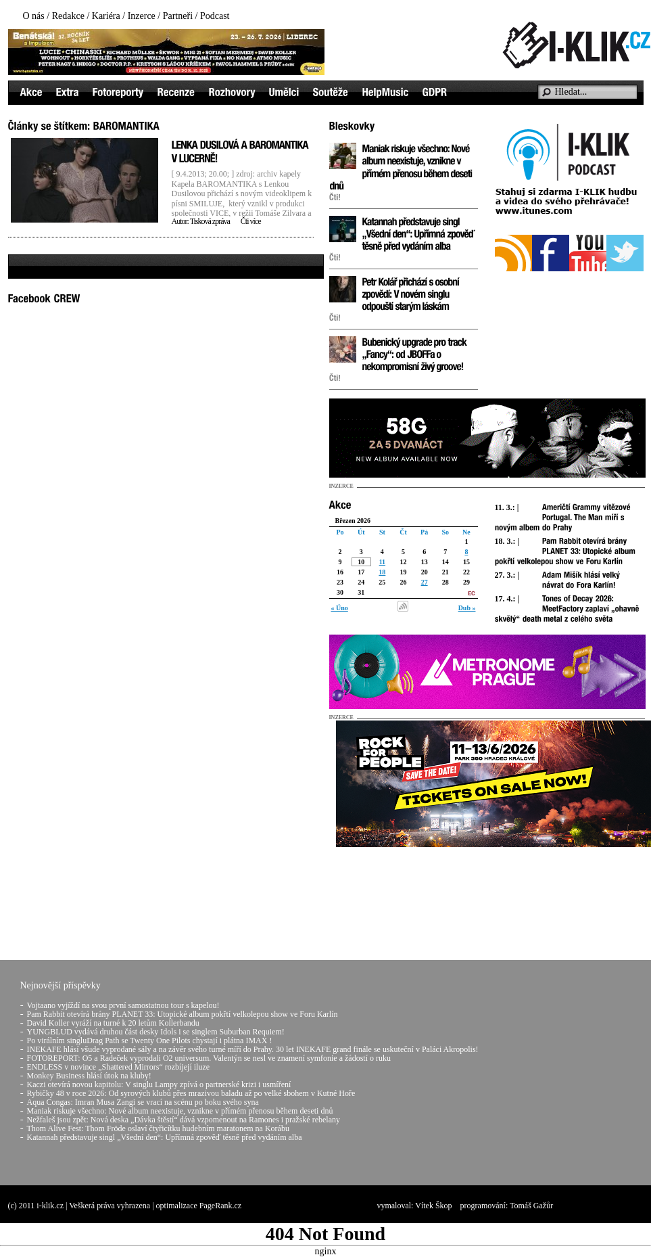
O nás (34, 16)
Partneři (178, 16)
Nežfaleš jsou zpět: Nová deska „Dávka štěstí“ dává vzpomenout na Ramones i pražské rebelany (184, 1119)
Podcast (215, 16)
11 (382, 562)
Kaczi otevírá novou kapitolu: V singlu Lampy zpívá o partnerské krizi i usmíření (159, 1084)
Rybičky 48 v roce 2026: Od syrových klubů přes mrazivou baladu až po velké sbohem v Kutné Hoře (191, 1093)
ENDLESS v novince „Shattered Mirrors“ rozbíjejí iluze (118, 1067)
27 (424, 582)
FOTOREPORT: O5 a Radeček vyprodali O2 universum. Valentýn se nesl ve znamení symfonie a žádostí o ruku (209, 1058)
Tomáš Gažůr (531, 1205)
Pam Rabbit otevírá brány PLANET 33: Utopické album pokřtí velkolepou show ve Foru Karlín (182, 1014)
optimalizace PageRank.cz (199, 1205)
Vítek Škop (433, 1205)
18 (382, 572)
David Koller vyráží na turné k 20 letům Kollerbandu (113, 1023)
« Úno (339, 608)
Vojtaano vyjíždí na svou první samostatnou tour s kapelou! (123, 1005)
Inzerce (141, 16)
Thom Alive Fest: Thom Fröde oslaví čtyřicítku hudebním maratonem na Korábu (158, 1128)
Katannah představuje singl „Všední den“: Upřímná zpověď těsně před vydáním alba (164, 1137)
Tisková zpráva (210, 221)
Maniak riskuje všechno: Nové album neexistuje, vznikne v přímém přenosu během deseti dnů (180, 1111)
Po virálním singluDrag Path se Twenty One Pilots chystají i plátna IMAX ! (149, 1040)
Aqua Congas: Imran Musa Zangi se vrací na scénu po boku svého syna (143, 1102)
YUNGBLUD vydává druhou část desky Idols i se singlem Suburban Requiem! (156, 1031)
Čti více (251, 221)
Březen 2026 (353, 520)
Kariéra (106, 16)
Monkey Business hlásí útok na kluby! (89, 1075)
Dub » (467, 608)
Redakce (68, 16)
